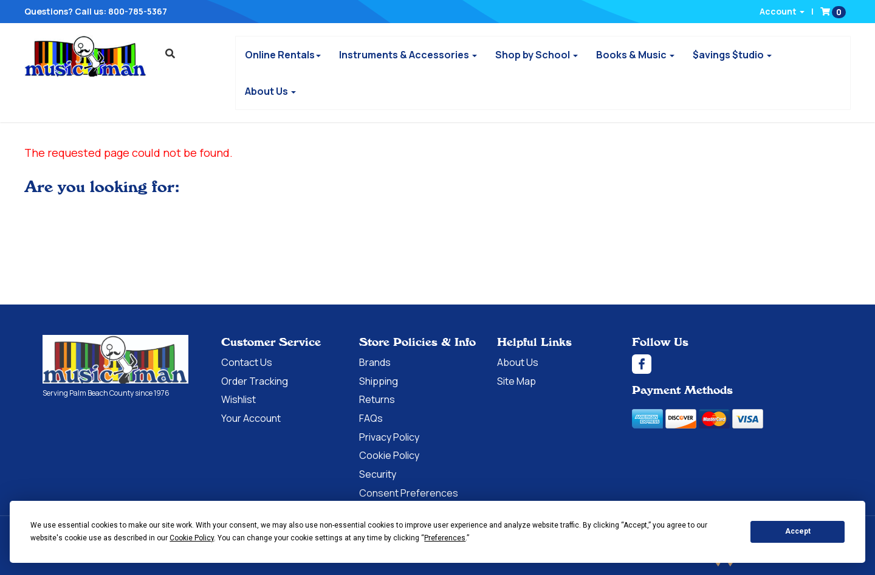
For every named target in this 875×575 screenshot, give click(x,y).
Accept (798, 531)
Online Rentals (283, 54)
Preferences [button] (444, 538)
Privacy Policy (389, 437)
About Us (270, 91)
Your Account (251, 418)
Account (782, 11)
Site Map (516, 381)
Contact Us (246, 362)
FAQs (371, 418)
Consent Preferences (408, 493)
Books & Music (635, 54)
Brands (375, 362)
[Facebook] (732, 364)
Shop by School (536, 54)
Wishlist (238, 399)
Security (377, 474)
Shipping (378, 381)
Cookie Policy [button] (192, 538)
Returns (377, 399)
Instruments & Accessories (408, 54)
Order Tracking (254, 381)
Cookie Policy (389, 455)
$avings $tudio (732, 54)
